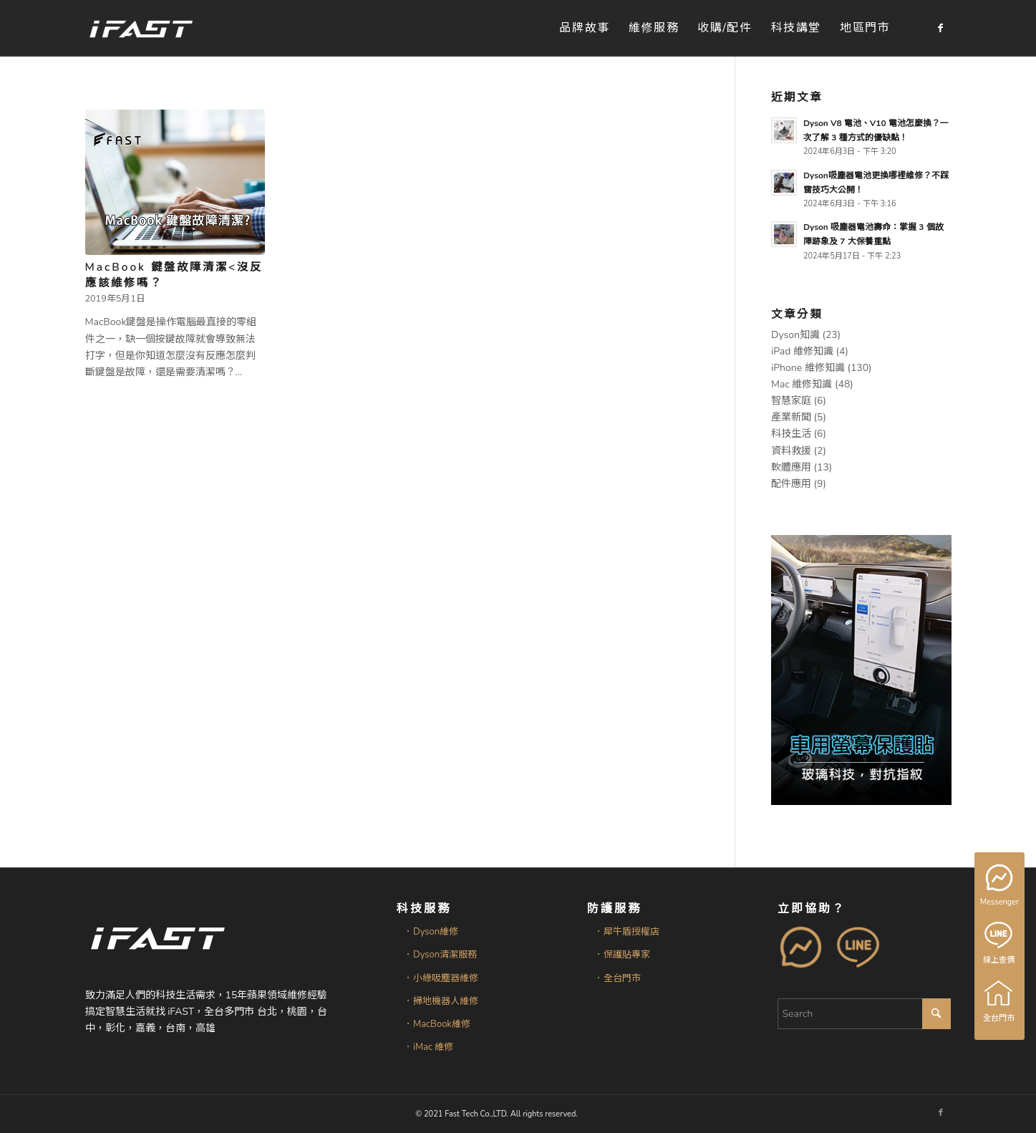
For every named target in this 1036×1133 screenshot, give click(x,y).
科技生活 (791, 433)
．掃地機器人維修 (441, 1001)
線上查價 (999, 943)
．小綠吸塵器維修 (441, 978)
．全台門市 (617, 978)
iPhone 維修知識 (808, 368)
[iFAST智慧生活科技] (140, 28)
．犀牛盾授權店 (626, 931)
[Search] (864, 1013)
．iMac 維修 (428, 1047)
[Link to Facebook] (941, 28)
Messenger (1000, 886)
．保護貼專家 (622, 954)
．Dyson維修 (431, 931)
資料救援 (791, 451)
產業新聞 (791, 417)
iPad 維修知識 (802, 351)
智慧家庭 (791, 401)
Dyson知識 (795, 335)
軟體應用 (791, 467)
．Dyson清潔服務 (440, 954)
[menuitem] (584, 28)
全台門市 (999, 1001)
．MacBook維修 (437, 1024)
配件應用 (791, 484)
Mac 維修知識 (801, 384)
